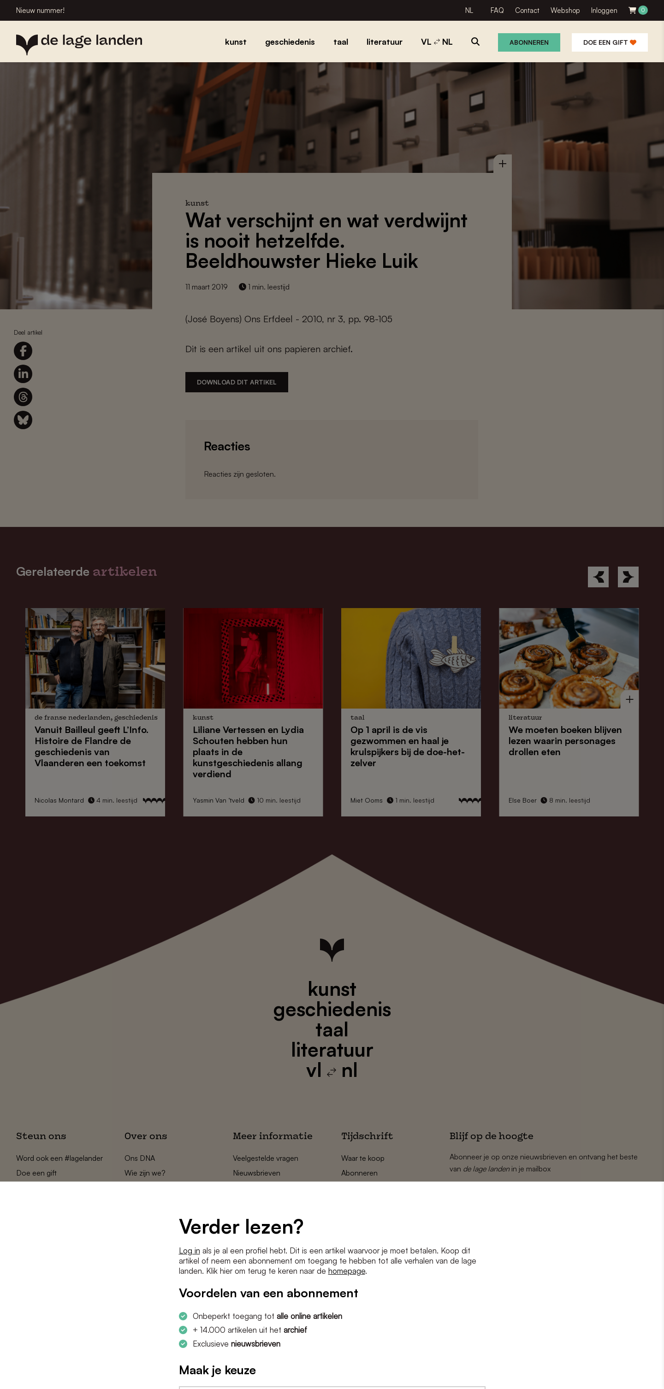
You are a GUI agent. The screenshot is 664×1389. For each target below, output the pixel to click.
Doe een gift (609, 42)
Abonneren (529, 42)
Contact (527, 10)
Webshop (565, 10)
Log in (189, 1250)
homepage (346, 1271)
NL (469, 10)
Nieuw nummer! (40, 10)
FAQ (497, 10)
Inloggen (604, 10)
